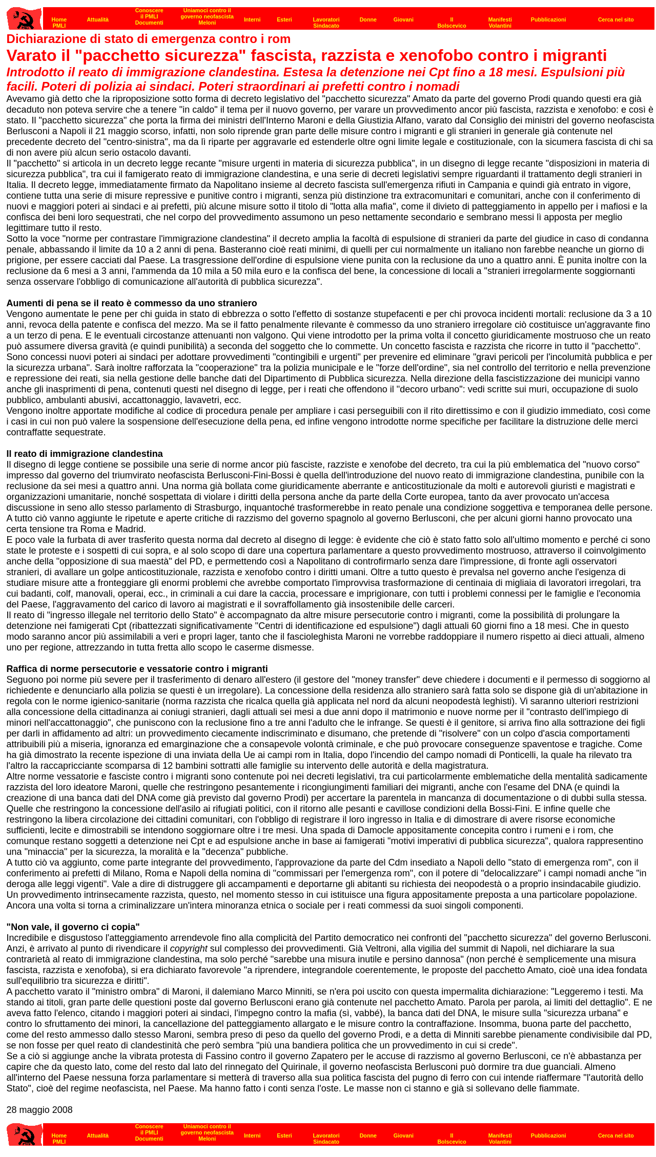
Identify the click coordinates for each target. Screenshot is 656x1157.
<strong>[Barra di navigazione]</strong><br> (330, 1132)
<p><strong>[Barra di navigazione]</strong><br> (330, 16)
